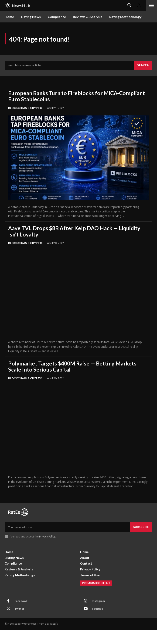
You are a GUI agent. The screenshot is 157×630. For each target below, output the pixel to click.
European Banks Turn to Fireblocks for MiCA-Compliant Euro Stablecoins (76, 96)
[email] (67, 527)
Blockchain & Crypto (25, 108)
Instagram (98, 601)
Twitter (19, 608)
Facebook (20, 601)
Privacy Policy (47, 536)
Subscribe (141, 527)
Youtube (97, 608)
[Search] (143, 65)
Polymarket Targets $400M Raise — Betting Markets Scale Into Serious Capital (72, 366)
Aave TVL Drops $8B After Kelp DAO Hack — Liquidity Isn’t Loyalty (74, 231)
